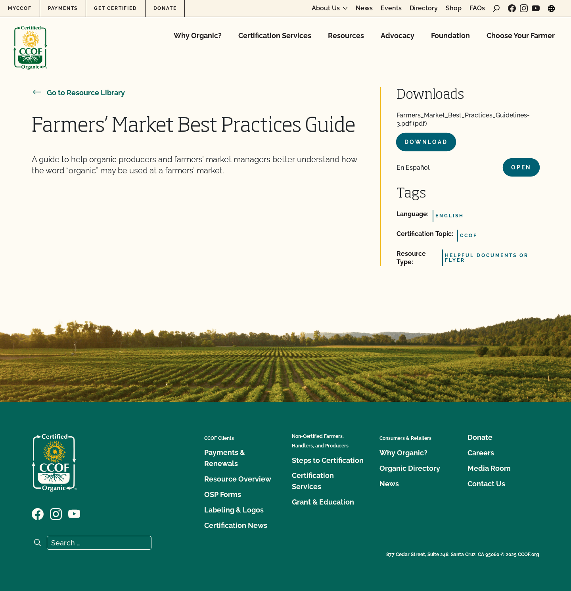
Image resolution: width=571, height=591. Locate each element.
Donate (165, 8)
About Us (326, 8)
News (364, 8)
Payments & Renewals (224, 458)
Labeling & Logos (234, 510)
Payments (63, 8)
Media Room (489, 468)
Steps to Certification (328, 460)
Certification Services (274, 35)
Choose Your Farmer (521, 35)
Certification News (235, 525)
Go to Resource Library (78, 92)
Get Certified (115, 8)
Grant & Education (323, 502)
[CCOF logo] (30, 39)
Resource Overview (237, 479)
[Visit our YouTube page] (536, 8)
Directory (424, 8)
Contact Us (486, 484)
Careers (481, 453)
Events (391, 8)
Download (426, 142)
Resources (346, 35)
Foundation (450, 35)
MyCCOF (20, 8)
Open (521, 167)
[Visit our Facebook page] (512, 8)
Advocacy (397, 35)
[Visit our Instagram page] (524, 8)
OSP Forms (222, 494)
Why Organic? (198, 35)
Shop (454, 8)
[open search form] (496, 8)
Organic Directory (409, 468)
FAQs (477, 8)
